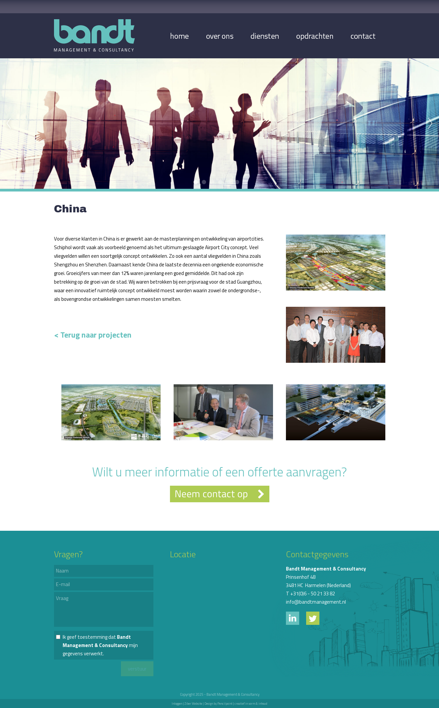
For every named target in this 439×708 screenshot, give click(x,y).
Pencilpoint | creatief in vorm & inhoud (242, 703)
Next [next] (430, 123)
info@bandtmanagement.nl (316, 602)
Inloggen (177, 703)
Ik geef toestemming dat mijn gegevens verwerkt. (100, 645)
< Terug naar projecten (93, 335)
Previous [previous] (8, 123)
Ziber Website (193, 703)
